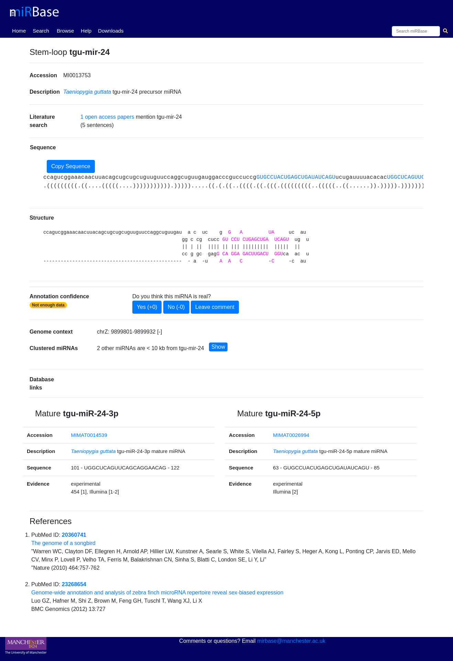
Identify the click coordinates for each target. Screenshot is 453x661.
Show (218, 347)
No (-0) (176, 307)
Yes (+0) (147, 307)
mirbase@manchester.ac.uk (291, 641)
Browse (65, 31)
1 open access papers (107, 117)
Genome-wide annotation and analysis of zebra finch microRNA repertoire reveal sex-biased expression (157, 592)
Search (41, 31)
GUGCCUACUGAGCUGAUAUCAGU (295, 177)
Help (86, 31)
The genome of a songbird (63, 543)
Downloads (110, 31)
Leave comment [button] (214, 307)
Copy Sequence (70, 166)
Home (20, 30)
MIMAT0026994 (291, 435)
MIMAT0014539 (89, 435)
